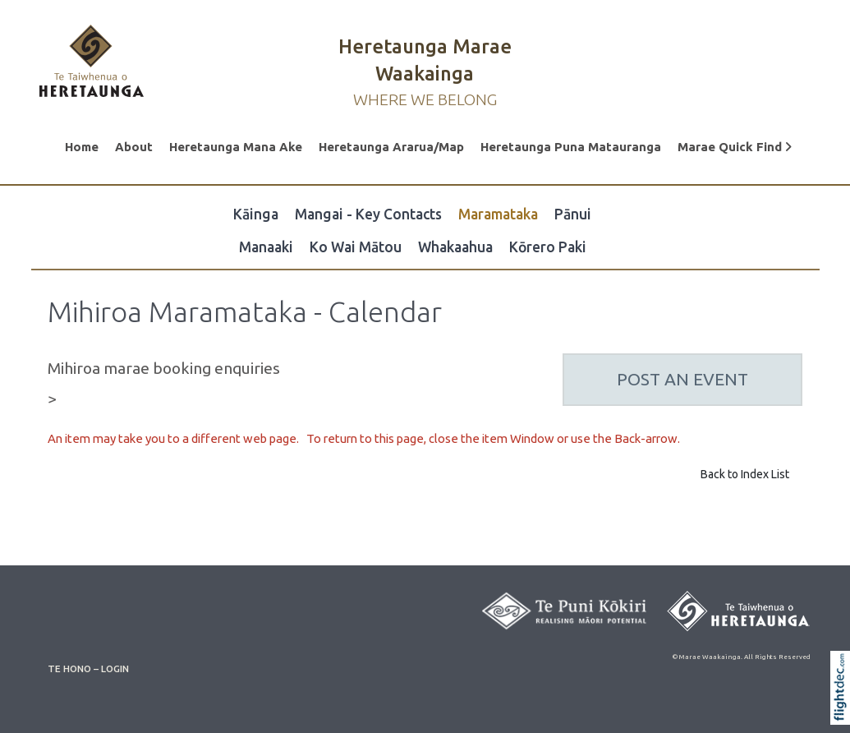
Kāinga (255, 214)
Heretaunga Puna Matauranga (570, 147)
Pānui (572, 214)
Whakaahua (455, 247)
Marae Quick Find (735, 147)
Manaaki (266, 247)
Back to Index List (745, 474)
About (134, 147)
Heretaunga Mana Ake (235, 147)
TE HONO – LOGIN (88, 668)
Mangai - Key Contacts (368, 214)
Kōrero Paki (547, 247)
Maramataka (498, 214)
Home (82, 147)
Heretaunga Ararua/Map (391, 147)
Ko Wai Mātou (356, 247)
